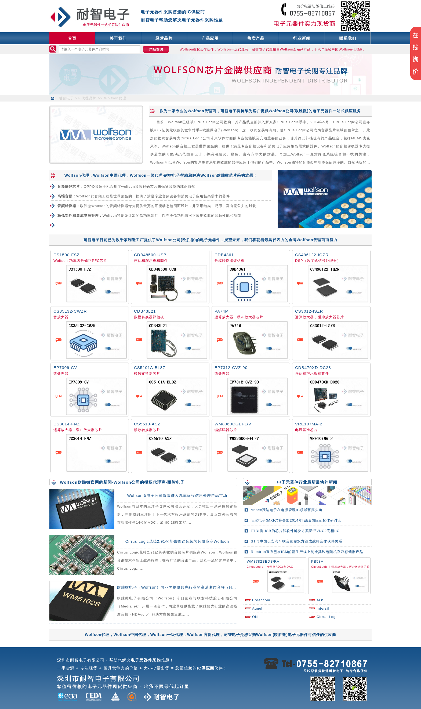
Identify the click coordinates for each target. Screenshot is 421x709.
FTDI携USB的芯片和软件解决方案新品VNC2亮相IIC (295, 531)
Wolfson (60, 261)
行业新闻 (301, 38)
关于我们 (118, 38)
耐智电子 (66, 98)
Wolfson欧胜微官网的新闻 (86, 482)
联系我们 (347, 38)
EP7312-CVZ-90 (231, 367)
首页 (72, 38)
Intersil (323, 608)
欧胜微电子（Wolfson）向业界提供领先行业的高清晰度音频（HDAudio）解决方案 (191, 587)
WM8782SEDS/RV (263, 561)
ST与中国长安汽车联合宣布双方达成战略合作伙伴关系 (296, 541)
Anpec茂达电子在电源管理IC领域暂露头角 (286, 510)
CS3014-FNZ (66, 424)
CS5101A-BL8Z (149, 367)
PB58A (317, 561)
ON (255, 617)
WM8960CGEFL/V (233, 424)
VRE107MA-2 (308, 424)
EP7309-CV (65, 367)
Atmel (257, 608)
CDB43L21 (145, 311)
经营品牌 (164, 38)
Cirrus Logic (328, 617)
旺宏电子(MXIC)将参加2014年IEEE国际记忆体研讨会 (296, 520)
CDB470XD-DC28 (313, 367)
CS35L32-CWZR (70, 311)
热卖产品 (255, 38)
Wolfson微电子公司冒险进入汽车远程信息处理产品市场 (177, 495)
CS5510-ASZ (147, 424)
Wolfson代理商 (202, 111)
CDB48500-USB (150, 254)
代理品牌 (88, 98)
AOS (321, 600)
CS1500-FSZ (66, 254)
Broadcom (261, 600)
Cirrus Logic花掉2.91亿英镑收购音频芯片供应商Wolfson (177, 541)
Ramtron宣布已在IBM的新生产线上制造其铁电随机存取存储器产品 (307, 552)
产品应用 (210, 38)
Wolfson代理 (115, 98)
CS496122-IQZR (312, 254)
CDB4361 (224, 254)
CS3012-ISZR (309, 311)
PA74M (222, 311)
